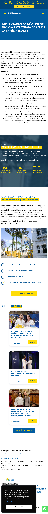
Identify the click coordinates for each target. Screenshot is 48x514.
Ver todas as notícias (24, 430)
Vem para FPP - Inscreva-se (24, 6)
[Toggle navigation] (43, 13)
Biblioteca (29, 2)
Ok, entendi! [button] (19, 507)
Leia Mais (32, 342)
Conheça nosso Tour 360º (24, 293)
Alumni (33, 2)
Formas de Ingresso (40, 2)
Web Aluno (6, 2)
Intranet (24, 2)
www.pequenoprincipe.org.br (12, 453)
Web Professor (12, 2)
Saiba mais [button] (9, 501)
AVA (17, 2)
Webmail (20, 2)
